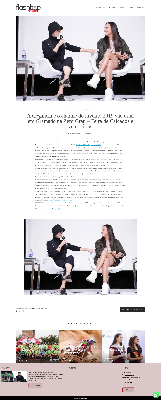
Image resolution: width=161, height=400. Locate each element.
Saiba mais (35, 385)
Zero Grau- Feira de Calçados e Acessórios (88, 145)
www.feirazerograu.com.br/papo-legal (49, 208)
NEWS (122, 7)
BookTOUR (113, 7)
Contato (128, 389)
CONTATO (140, 7)
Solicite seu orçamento (132, 309)
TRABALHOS (100, 7)
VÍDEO (130, 7)
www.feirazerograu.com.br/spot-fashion (61, 200)
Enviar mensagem (129, 374)
